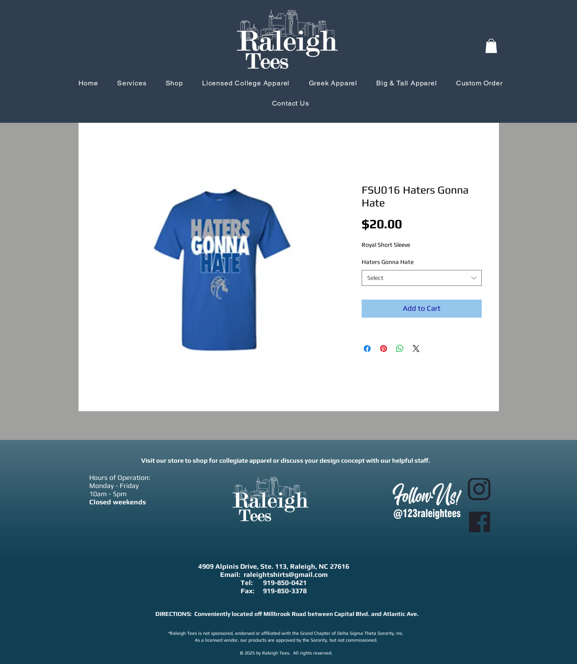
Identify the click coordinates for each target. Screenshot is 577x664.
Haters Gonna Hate (388, 261)
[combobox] (422, 278)
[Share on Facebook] (367, 348)
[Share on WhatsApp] (400, 348)
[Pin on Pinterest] (383, 348)
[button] (491, 46)
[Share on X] (416, 348)
